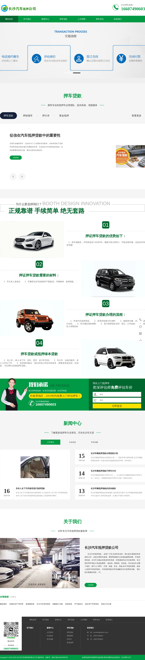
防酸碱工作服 (58, 604)
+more (16, 158)
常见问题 (94, 442)
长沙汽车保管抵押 (43, 604)
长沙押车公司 (126, 657)
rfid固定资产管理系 (16, 604)
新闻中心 (45, 19)
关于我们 (27, 19)
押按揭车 (28, 115)
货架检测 (68, 604)
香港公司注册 (106, 604)
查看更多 (136, 115)
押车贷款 (63, 19)
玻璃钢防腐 (30, 604)
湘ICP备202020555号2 (60, 657)
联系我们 (118, 19)
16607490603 (140, 320)
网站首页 (9, 19)
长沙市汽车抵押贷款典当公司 (27, 657)
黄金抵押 (64, 115)
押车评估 (100, 19)
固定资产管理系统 (92, 604)
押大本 (46, 115)
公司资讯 (50, 442)
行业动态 (72, 442)
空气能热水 (78, 604)
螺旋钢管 (3, 604)
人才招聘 (81, 19)
